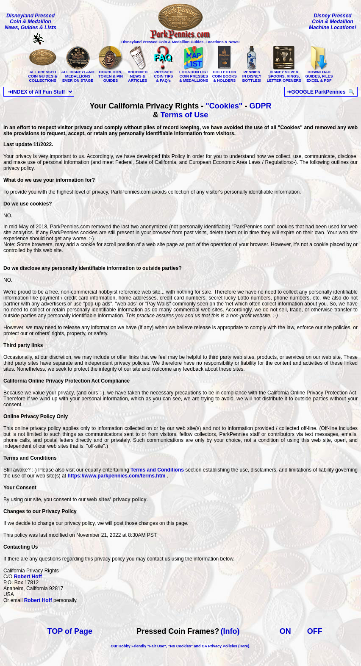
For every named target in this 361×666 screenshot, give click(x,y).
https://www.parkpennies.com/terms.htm (116, 476)
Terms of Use (184, 115)
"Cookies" (223, 106)
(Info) (230, 631)
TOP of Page (69, 631)
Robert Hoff (28, 577)
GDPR (260, 106)
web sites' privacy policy (116, 499)
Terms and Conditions (157, 470)
